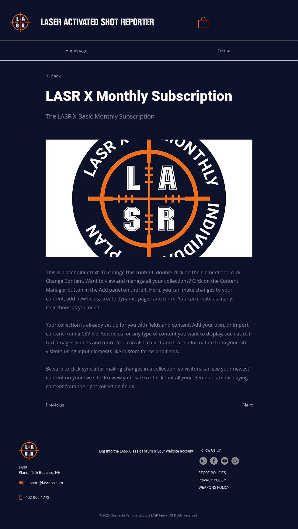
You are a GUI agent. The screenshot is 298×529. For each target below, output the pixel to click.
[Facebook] (214, 461)
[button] (203, 22)
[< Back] (66, 76)
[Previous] (66, 405)
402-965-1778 (37, 497)
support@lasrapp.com (44, 482)
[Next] (237, 405)
